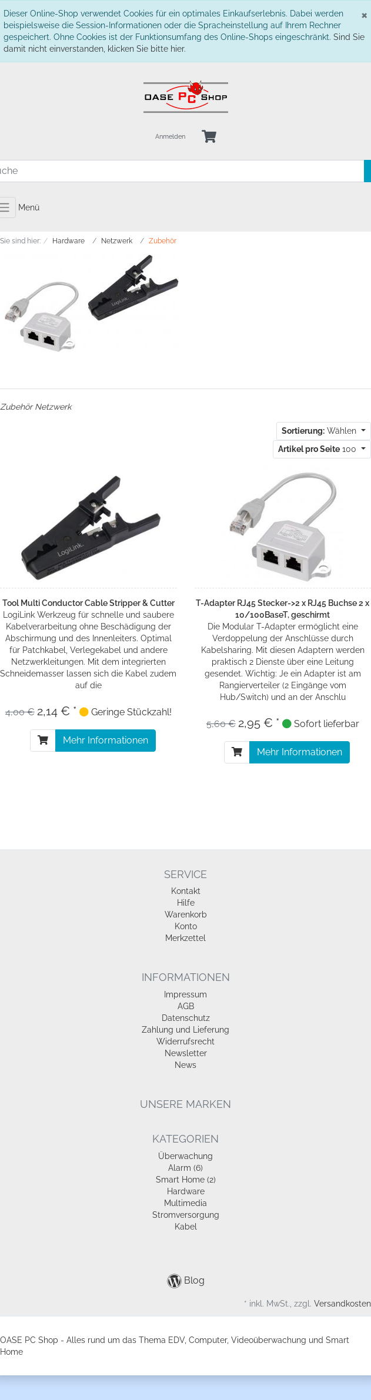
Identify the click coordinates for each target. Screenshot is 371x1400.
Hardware (186, 1191)
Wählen (320, 431)
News (185, 1065)
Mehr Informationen (105, 740)
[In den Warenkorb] (43, 740)
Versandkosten (342, 1303)
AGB (186, 1006)
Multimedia (185, 1203)
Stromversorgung (185, 1215)
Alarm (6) (185, 1168)
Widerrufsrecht (185, 1041)
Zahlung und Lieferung (185, 1029)
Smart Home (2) (186, 1179)
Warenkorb (186, 914)
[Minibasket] (209, 137)
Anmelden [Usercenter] (170, 136)
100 (318, 449)
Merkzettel (185, 938)
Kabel (186, 1226)
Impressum (185, 994)
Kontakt (185, 891)
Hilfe (186, 902)
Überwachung (185, 1156)
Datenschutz (186, 1018)
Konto (186, 926)
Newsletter (186, 1053)
